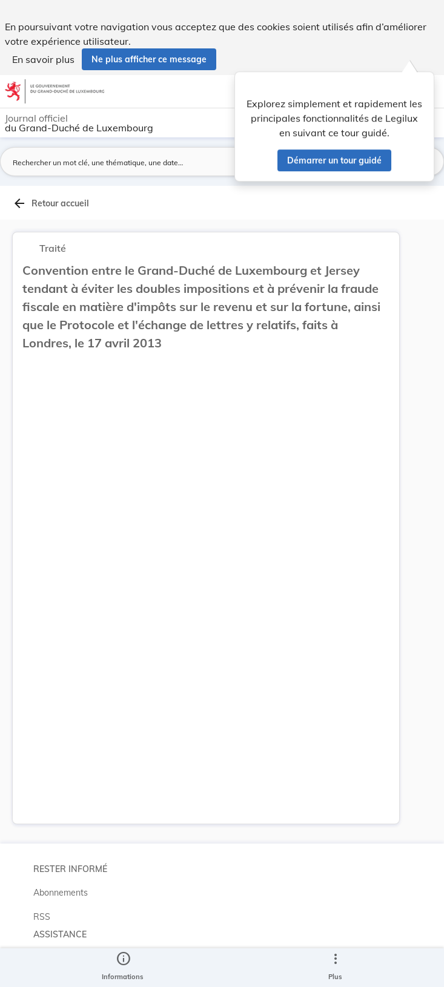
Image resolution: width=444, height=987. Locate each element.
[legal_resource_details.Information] (123, 967)
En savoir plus (43, 59)
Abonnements (60, 892)
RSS (41, 916)
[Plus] (335, 967)
